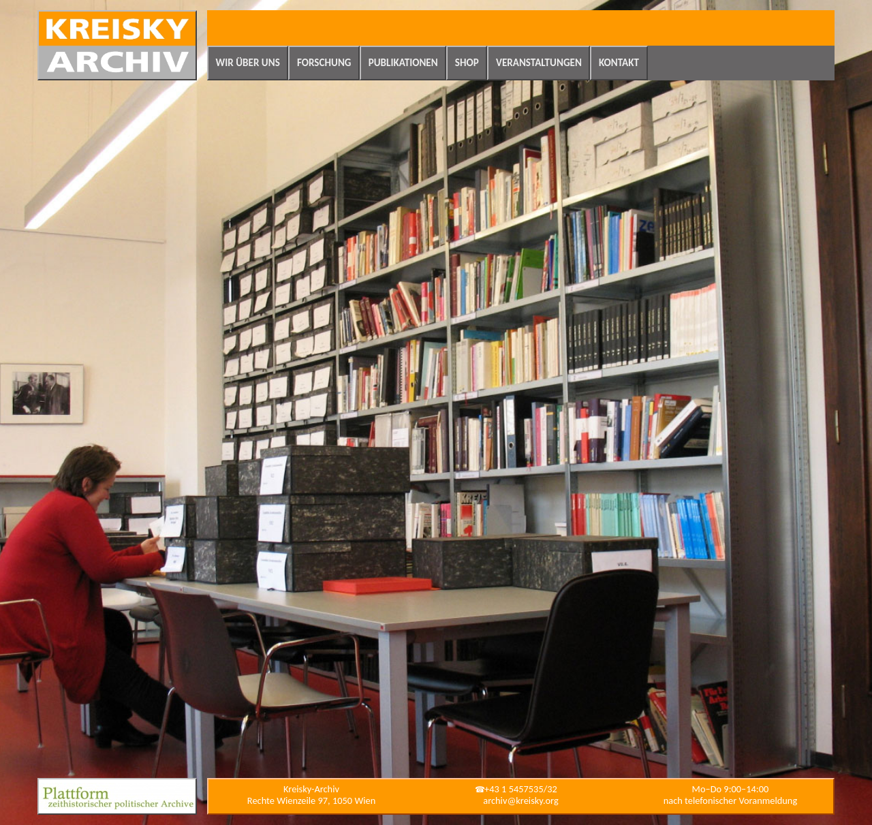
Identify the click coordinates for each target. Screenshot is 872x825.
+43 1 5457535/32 (520, 789)
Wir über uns (248, 63)
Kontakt (619, 63)
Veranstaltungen (539, 63)
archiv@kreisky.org (520, 800)
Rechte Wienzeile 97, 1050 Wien (311, 800)
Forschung (324, 63)
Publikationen (403, 63)
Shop (467, 63)
